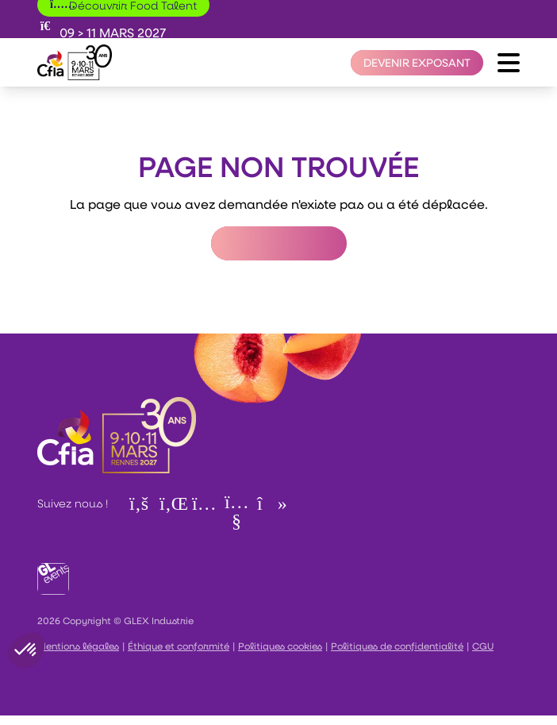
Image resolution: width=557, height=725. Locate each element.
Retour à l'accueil (279, 243)
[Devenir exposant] (417, 62)
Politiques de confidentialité (397, 645)
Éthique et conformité (178, 645)
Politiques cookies (280, 645)
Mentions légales (78, 645)
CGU (483, 645)
